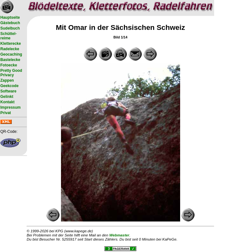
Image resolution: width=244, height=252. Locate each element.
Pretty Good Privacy (11, 72)
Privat (5, 113)
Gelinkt (6, 96)
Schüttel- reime (8, 35)
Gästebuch (10, 23)
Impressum (10, 107)
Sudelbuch (10, 28)
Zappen (7, 80)
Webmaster (119, 235)
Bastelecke (10, 60)
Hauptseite (10, 17)
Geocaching (11, 54)
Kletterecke (10, 43)
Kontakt (7, 102)
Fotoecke (8, 65)
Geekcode (9, 86)
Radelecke (9, 49)
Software (8, 91)
